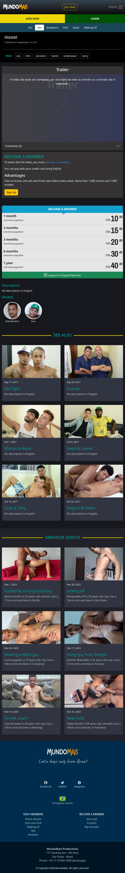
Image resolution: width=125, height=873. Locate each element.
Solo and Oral (33, 823)
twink (54, 56)
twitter (63, 785)
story (85, 56)
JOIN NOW (32, 18)
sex (18, 56)
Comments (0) (13, 146)
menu (115, 7)
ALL (30, 27)
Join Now (69, 7)
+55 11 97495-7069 (60, 860)
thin (28, 56)
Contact (92, 823)
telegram (79, 785)
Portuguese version (62, 803)
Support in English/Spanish (62, 275)
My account (92, 827)
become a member (57, 162)
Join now (92, 819)
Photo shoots (33, 819)
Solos (76, 27)
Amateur (33, 834)
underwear (70, 56)
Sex (39, 27)
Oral (65, 27)
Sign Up (11, 192)
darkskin (41, 56)
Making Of (90, 27)
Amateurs (52, 27)
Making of (33, 827)
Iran (33, 321)
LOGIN (95, 18)
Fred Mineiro (12, 321)
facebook (45, 785)
